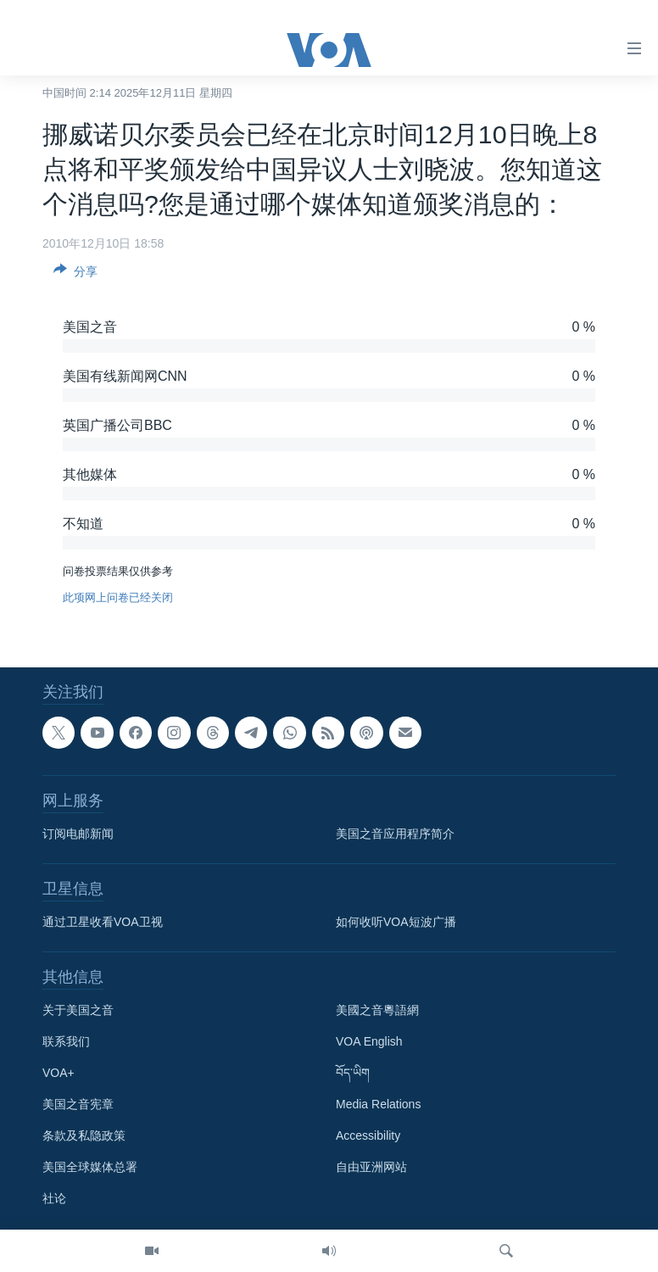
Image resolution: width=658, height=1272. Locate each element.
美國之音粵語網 (377, 1010)
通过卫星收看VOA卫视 (102, 922)
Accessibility (368, 1135)
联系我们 (66, 1041)
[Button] (75, 274)
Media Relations (378, 1104)
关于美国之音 (78, 1010)
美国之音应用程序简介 (395, 833)
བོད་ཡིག (353, 1073)
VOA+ (58, 1073)
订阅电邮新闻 (78, 833)
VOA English (369, 1041)
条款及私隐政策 (83, 1135)
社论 (54, 1198)
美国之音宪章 (78, 1104)
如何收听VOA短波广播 (396, 922)
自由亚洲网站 (371, 1167)
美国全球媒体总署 (89, 1167)
